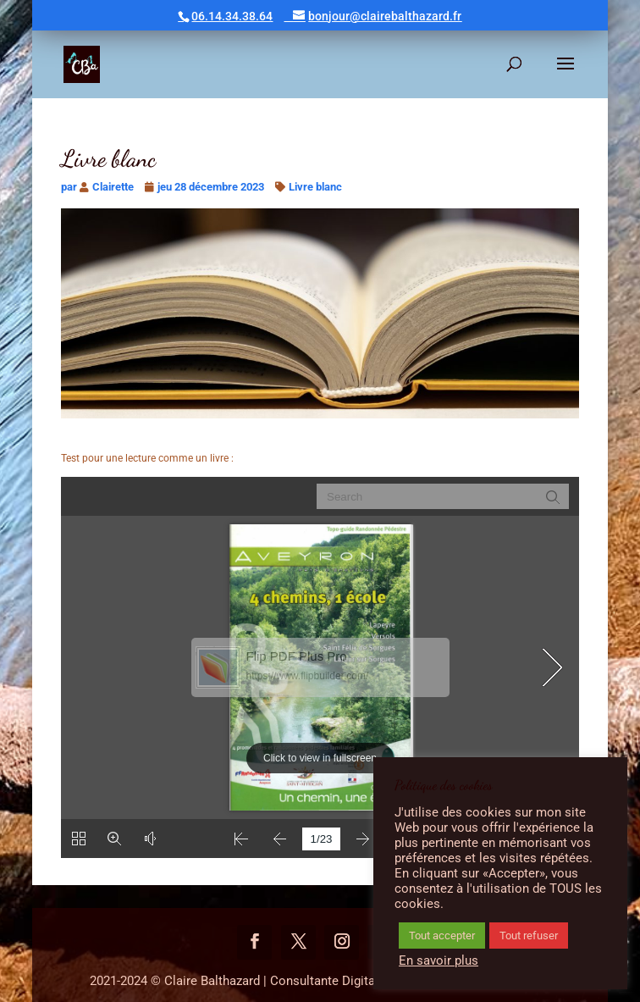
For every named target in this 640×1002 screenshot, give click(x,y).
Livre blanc (315, 186)
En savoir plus (438, 960)
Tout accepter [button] (442, 935)
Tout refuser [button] (528, 935)
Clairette (113, 186)
